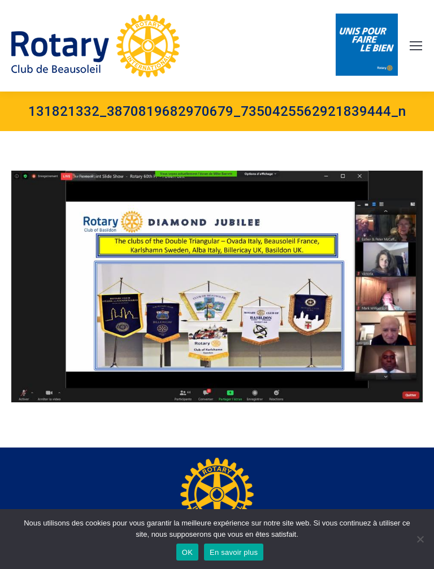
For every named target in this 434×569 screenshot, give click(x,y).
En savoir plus (234, 552)
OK (187, 552)
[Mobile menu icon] (416, 46)
